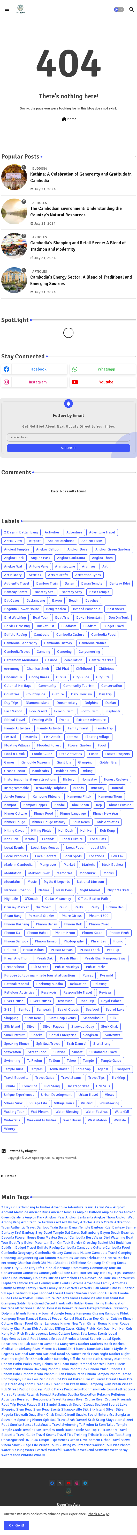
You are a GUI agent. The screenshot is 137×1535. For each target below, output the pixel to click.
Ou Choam (43, 907)
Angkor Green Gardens (112, 549)
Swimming (12, 1060)
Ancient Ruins (92, 541)
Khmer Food (43, 813)
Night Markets (118, 890)
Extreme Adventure (91, 720)
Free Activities (70, 754)
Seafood (92, 1009)
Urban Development (56, 1094)
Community (47, 685)
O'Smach (31, 898)
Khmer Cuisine (120, 805)
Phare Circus (72, 916)
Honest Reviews (116, 779)
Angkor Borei (77, 549)
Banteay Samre (16, 592)
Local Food (74, 847)
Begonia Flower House (21, 609)
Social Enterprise (62, 1035)
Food (102, 745)
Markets (88, 864)
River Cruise (13, 1001)
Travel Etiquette (16, 1077)
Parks (78, 907)
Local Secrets (45, 856)
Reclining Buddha (49, 984)
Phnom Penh (119, 933)
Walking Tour (14, 1111)
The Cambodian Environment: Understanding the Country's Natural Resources (76, 212)
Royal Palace (111, 1001)
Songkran (90, 1035)
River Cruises (40, 1001)
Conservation (111, 685)
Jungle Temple (15, 796)
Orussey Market (16, 907)
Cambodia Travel (17, 651)
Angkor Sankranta (71, 558)
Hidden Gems (66, 771)
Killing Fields (41, 830)
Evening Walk (42, 720)
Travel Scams (71, 1077)
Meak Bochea (112, 864)
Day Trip (105, 694)
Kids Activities (108, 822)
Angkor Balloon (48, 549)
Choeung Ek (13, 677)
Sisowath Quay (82, 1026)
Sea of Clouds (68, 1009)
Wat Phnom (40, 1111)
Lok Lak (117, 856)
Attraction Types (88, 575)
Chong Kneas (39, 677)
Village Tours (64, 1103)
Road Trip (86, 1001)
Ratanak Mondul (16, 984)
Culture (58, 694)
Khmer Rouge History (48, 822)
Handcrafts (40, 771)
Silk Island (12, 1026)
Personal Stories (41, 916)
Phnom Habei (37, 933)
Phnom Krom (65, 933)
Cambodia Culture (70, 634)
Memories (64, 873)
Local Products (16, 856)
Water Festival (97, 1111)
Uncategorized (78, 1086)
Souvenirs (112, 1035)
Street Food (37, 1052)
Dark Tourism (81, 694)
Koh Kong (107, 830)
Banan (69, 583)
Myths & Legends (57, 881)
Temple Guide (111, 1060)
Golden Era (108, 762)
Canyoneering (89, 651)
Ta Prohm (34, 1060)
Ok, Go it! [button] (16, 1525)
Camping (43, 651)
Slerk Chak (109, 1026)
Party (94, 907)
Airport (35, 541)
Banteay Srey (72, 592)
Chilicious (106, 668)
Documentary (67, 702)
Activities (52, 532)
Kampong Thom (110, 796)
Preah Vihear (14, 967)
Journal (117, 788)
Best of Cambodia (86, 609)
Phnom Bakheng (16, 924)
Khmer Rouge (14, 822)
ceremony (12, 668)
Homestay (89, 779)
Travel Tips (96, 1077)
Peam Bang (12, 916)
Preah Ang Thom (16, 958)
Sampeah (44, 1009)
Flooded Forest (49, 745)
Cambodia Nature (92, 643)
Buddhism (68, 626)
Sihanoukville (93, 1018)
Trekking (118, 1077)
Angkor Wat (13, 566)
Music (32, 881)
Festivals (30, 737)
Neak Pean (64, 890)
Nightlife (11, 898)
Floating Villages (17, 745)
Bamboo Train (47, 583)
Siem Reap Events (62, 1018)
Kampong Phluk (79, 796)
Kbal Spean (80, 805)
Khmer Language (73, 813)
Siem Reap (33, 1018)
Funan (93, 754)
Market (69, 864)
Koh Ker (86, 830)
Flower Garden (79, 745)
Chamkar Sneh (38, 668)
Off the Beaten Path (93, 898)
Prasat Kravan (62, 950)
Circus (61, 677)
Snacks (37, 1035)
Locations (96, 856)
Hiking (88, 771)
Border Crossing (17, 626)
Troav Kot (29, 1086)
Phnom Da (12, 933)
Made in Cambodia (18, 864)
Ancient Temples (16, 549)
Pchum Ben (115, 907)
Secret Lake (115, 1009)
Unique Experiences (19, 1094)
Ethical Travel (14, 720)
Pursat (87, 975)
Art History (13, 575)
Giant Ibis (64, 762)
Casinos (51, 660)
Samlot (24, 1009)
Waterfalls (12, 1120)
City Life (103, 677)
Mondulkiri (87, 873)
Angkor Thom (102, 558)
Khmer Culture (15, 813)
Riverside (65, 1001)
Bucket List (45, 626)
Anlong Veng (38, 566)
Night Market (90, 890)
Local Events (14, 847)
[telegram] (85, 1483)
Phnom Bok (73, 924)
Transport (122, 1069)
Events (64, 720)
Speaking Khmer (16, 1043)
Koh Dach (65, 830)
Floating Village (97, 737)
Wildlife (120, 1120)
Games (9, 762)
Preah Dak (44, 958)
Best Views (115, 609)
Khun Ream (81, 822)
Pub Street (39, 967)
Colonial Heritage (18, 685)
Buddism (89, 626)
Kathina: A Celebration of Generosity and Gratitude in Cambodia (81, 177)
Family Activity (49, 728)
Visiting (87, 1103)
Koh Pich (11, 839)
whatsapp (106, 369)
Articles (35, 575)
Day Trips (11, 702)
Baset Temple (99, 592)
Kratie (30, 839)
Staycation (12, 1052)
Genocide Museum (35, 762)
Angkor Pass (40, 558)
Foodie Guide (42, 754)
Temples (36, 1069)
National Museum (90, 881)
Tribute (9, 1086)
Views (109, 1094)
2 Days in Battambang (21, 532)
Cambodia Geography (20, 643)
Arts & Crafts (58, 575)
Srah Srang (101, 1043)
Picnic (118, 941)
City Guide (81, 677)
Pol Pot (10, 950)
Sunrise (59, 1052)
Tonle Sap (83, 1069)
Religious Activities (19, 992)
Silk (113, 1018)
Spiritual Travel (48, 1043)
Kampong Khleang (46, 796)
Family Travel (78, 728)
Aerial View (13, 541)
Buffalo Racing (15, 634)
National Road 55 (17, 890)
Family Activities (17, 728)
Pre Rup (113, 950)
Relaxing (99, 984)
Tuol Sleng (52, 1086)
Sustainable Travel (103, 1052)
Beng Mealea (56, 609)
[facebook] (52, 1483)
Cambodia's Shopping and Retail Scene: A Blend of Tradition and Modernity (78, 246)
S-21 (8, 1009)
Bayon (57, 600)
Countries (11, 694)
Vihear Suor (13, 1103)
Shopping (11, 1018)
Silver (31, 1026)
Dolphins (91, 702)
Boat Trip (62, 617)
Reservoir (48, 992)
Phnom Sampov (16, 941)
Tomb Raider (59, 1069)
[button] (119, 9)
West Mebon (97, 1120)
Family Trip (104, 728)
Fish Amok (52, 737)
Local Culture (72, 839)
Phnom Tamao (46, 941)
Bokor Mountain (89, 617)
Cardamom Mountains (21, 660)
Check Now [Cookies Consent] (96, 1514)
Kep (99, 805)
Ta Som (54, 1060)
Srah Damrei (76, 1043)
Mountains (12, 881)
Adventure (74, 532)
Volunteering (109, 1103)
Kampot (10, 805)
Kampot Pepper (35, 805)
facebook (38, 369)
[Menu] (7, 9)
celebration (73, 660)
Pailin (62, 907)
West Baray (72, 1120)
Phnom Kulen (92, 933)
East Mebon (13, 711)
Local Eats (98, 839)
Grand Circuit (14, 771)
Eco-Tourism (63, 711)
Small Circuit (14, 1035)
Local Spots (72, 856)
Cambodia (41, 634)
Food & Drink (14, 754)
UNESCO (103, 1086)
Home (68, 119)
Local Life (98, 847)
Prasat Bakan (33, 950)
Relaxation (78, 984)
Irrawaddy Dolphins (51, 788)
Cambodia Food (103, 634)
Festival (10, 737)
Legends (48, 839)
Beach (73, 600)
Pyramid (106, 975)
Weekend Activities (41, 1120)
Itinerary (97, 788)
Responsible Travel (77, 992)
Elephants (112, 711)
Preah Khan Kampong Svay (105, 958)
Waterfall (122, 1111)
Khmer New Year (105, 813)
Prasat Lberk (90, 950)
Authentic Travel (16, 583)
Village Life (38, 1103)
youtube (106, 382)
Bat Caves (11, 600)
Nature (43, 890)
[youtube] (68, 1483)
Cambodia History (58, 643)
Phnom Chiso (99, 924)
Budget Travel (113, 626)
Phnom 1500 (99, 916)
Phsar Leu (98, 941)
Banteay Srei (45, 592)
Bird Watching (15, 617)
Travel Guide (44, 1077)
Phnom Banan (46, 924)
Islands (78, 788)
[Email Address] (68, 437)
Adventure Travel (102, 532)
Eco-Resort (38, 711)
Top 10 (103, 1069)
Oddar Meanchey (58, 898)
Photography (74, 941)
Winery (9, 1129)
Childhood (84, 668)
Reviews (105, 992)
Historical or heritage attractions (30, 779)
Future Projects (117, 754)
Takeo (71, 1060)
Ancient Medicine (61, 541)
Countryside (35, 694)
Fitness (72, 737)
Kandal (59, 805)
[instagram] (77, 1483)
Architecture (65, 566)
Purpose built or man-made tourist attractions (39, 975)
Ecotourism (89, 711)
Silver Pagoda (53, 1026)
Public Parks (95, 967)
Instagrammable (16, 788)
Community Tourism (78, 685)
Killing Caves (14, 830)
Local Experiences (45, 847)
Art (105, 566)
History (68, 779)
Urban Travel (88, 1094)
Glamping (85, 762)
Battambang (35, 600)
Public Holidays (67, 967)
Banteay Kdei (119, 583)
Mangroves (48, 864)
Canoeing (64, 651)
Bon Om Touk (119, 617)
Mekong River (39, 873)
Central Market (101, 660)
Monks (108, 873)
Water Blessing (67, 1111)
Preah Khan (69, 958)
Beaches (91, 600)
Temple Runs (13, 1069)
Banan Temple (91, 583)
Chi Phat (62, 668)
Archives (88, 566)
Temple (88, 1060)
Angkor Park (14, 558)
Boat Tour (40, 617)
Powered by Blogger (18, 1151)
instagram (38, 382)
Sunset (77, 1052)
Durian (110, 702)
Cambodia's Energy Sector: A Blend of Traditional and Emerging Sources (81, 280)
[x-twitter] (60, 1483)
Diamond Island (37, 702)
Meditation (12, 873)
